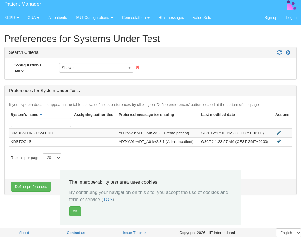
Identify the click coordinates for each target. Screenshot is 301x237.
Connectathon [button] (136, 17)
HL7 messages (171, 17)
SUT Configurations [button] (94, 17)
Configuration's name (28, 68)
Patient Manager (22, 4)
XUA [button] (34, 17)
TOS (108, 199)
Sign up (270, 17)
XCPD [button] (11, 17)
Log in (291, 17)
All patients (57, 17)
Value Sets (202, 17)
